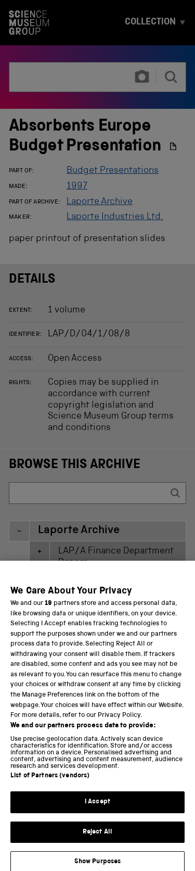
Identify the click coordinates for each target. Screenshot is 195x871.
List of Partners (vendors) (49, 796)
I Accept (97, 822)
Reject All (97, 852)
